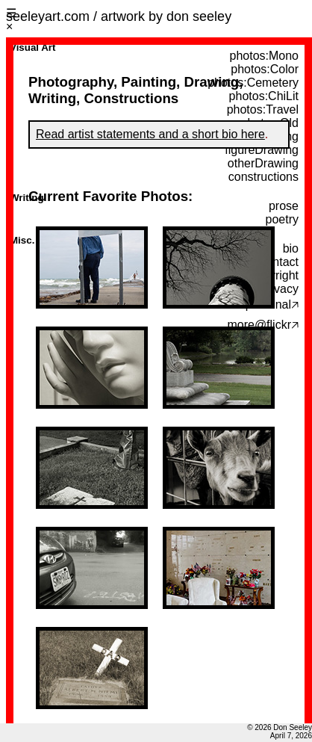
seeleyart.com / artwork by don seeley (118, 16)
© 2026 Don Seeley (279, 727)
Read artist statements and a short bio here (150, 134)
